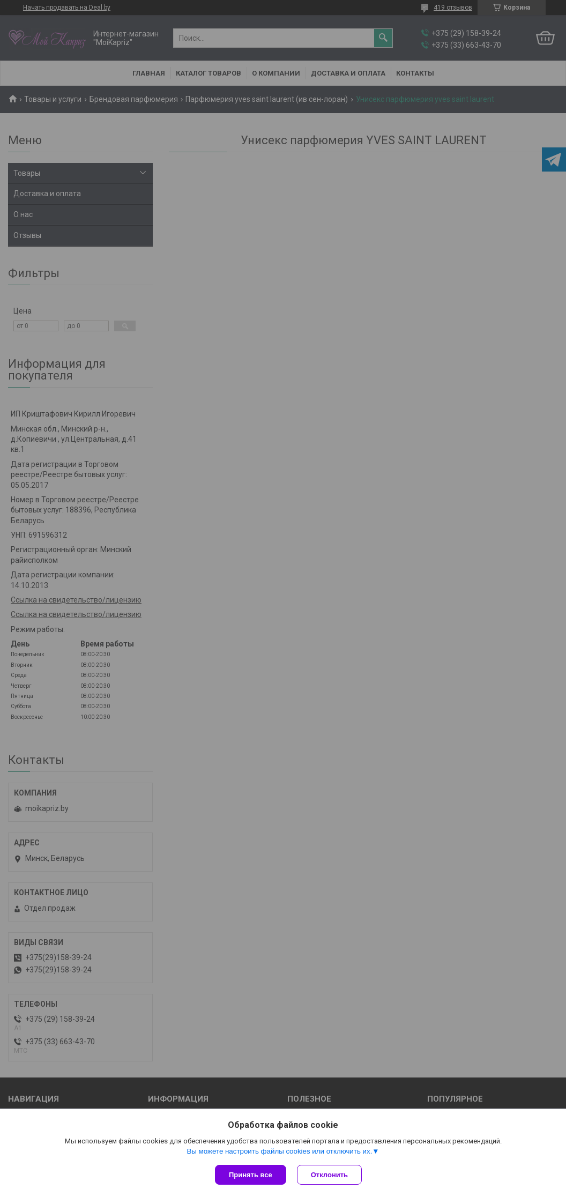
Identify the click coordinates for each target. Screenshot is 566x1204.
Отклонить (329, 1175)
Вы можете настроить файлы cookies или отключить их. (279, 1151)
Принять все (250, 1175)
